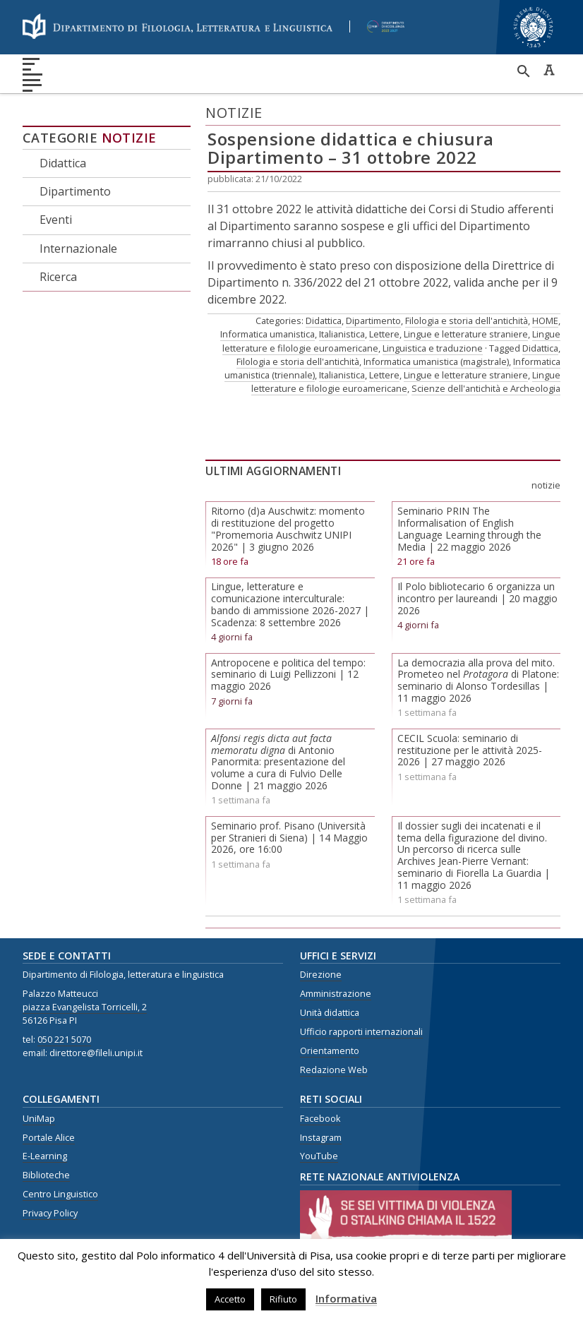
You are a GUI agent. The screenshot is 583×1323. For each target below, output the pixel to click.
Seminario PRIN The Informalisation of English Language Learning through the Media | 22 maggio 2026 (469, 528)
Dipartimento (75, 191)
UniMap (39, 1119)
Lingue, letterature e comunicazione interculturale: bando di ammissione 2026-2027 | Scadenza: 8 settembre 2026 (290, 604)
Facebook (320, 1119)
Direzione (321, 975)
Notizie (129, 137)
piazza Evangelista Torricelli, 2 (85, 1007)
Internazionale (78, 248)
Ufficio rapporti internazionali (361, 1032)
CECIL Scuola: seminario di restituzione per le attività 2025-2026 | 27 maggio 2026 (469, 750)
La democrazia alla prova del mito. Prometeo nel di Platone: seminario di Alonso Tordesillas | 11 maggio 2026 (478, 680)
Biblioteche (46, 1175)
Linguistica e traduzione (433, 348)
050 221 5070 (64, 1040)
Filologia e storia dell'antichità (466, 320)
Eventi (56, 219)
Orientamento (329, 1051)
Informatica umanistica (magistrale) (436, 361)
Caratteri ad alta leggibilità (549, 70)
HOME (545, 320)
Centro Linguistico (60, 1194)
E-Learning (45, 1156)
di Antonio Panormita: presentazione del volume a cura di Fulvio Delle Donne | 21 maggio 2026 (278, 761)
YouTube (319, 1156)
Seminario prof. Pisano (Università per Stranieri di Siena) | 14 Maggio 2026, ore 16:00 (289, 837)
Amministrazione (335, 994)
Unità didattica (329, 1013)
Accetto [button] (230, 1299)
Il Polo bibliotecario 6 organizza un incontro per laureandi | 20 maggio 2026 (477, 598)
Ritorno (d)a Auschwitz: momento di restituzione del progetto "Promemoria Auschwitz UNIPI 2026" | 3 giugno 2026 (288, 528)
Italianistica (342, 334)
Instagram (321, 1138)
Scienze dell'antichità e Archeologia (485, 388)
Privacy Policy (50, 1213)
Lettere (384, 334)
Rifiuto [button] (283, 1299)
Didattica (63, 163)
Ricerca (58, 277)
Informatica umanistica (267, 334)
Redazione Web (334, 1070)
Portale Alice (49, 1138)
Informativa (346, 1298)
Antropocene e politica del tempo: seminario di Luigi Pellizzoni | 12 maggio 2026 (288, 674)
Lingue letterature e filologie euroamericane (405, 382)
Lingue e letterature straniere (466, 334)
